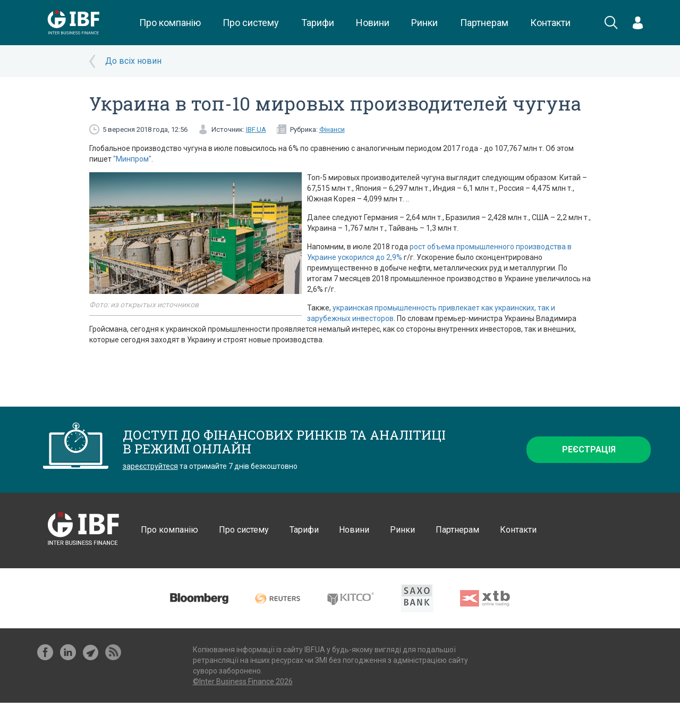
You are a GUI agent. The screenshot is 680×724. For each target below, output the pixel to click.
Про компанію (170, 22)
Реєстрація (589, 449)
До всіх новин (133, 61)
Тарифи (317, 22)
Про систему (251, 22)
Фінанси (332, 129)
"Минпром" (132, 159)
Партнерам (484, 22)
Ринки (424, 22)
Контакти (550, 22)
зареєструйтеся (150, 466)
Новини (372, 22)
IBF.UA (256, 129)
